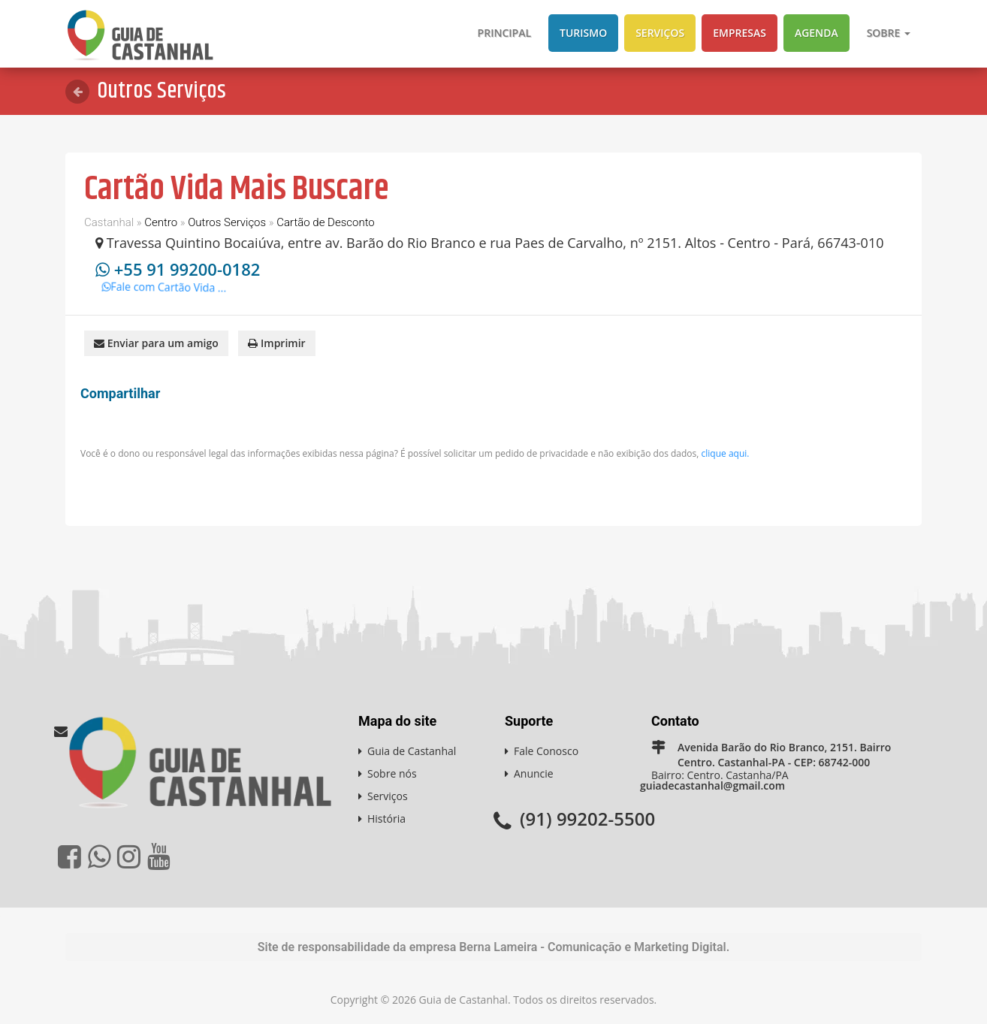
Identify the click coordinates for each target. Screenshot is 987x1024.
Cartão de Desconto (325, 222)
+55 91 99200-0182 (187, 269)
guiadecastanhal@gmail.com (712, 785)
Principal (504, 33)
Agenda (816, 33)
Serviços (659, 33)
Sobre (888, 33)
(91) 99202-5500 (587, 818)
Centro (160, 222)
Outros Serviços (227, 222)
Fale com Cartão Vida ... (168, 290)
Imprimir (276, 343)
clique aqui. (726, 453)
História (386, 818)
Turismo (583, 33)
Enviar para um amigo (156, 343)
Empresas (739, 33)
